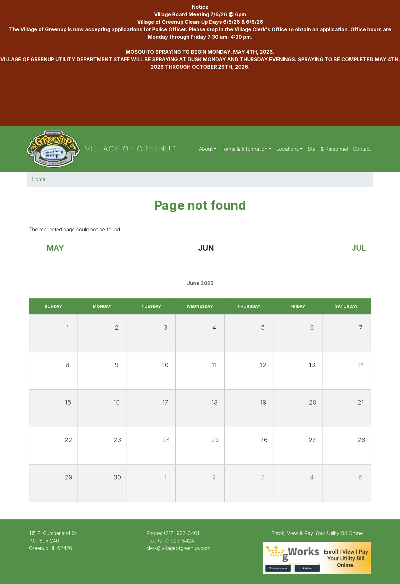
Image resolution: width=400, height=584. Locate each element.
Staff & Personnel (328, 149)
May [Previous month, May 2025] (55, 248)
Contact (362, 149)
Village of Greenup (131, 148)
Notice (200, 7)
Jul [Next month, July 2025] (359, 248)
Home (38, 179)
